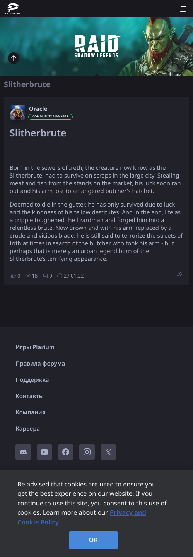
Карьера (27, 429)
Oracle (38, 109)
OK (93, 540)
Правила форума (40, 363)
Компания (30, 412)
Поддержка (32, 380)
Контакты (29, 396)
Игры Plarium (35, 347)
